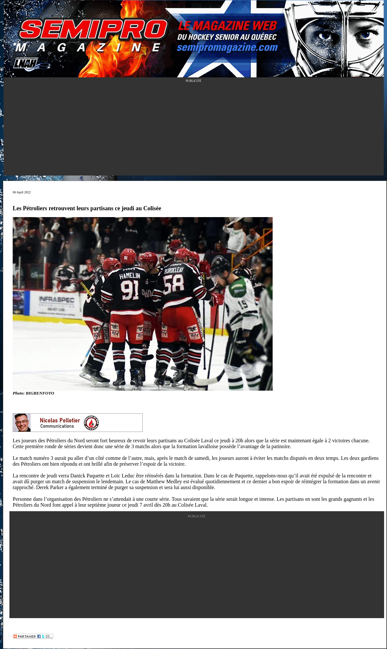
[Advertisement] (194, 129)
